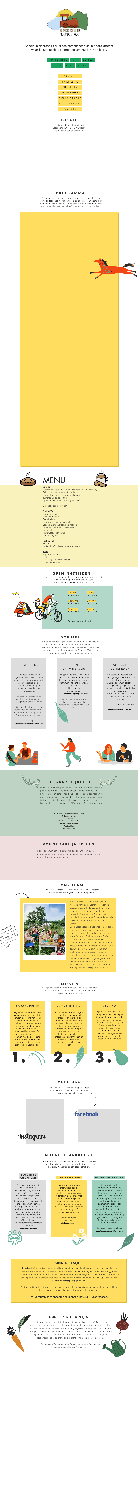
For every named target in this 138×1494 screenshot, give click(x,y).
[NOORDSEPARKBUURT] (70, 103)
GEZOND (109, 1005)
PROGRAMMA (70, 192)
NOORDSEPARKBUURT (69, 1155)
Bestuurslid (29, 665)
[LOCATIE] (75, 60)
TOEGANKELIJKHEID (69, 781)
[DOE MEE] (82, 65)
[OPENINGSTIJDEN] (58, 60)
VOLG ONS (69, 1081)
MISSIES (70, 984)
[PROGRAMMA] (70, 76)
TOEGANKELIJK (27, 1006)
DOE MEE (70, 637)
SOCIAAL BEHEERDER (120, 666)
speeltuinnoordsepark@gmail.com (120, 709)
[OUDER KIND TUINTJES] (70, 98)
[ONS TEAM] (88, 60)
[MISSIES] (70, 65)
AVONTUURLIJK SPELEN (69, 843)
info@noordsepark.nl (28, 1228)
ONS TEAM (72, 885)
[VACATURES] (70, 109)
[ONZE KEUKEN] (70, 87)
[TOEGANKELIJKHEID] (70, 93)
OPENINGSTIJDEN (72, 573)
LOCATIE (70, 120)
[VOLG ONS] (57, 65)
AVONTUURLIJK (69, 1006)
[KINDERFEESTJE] (70, 82)
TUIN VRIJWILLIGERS (74, 666)
